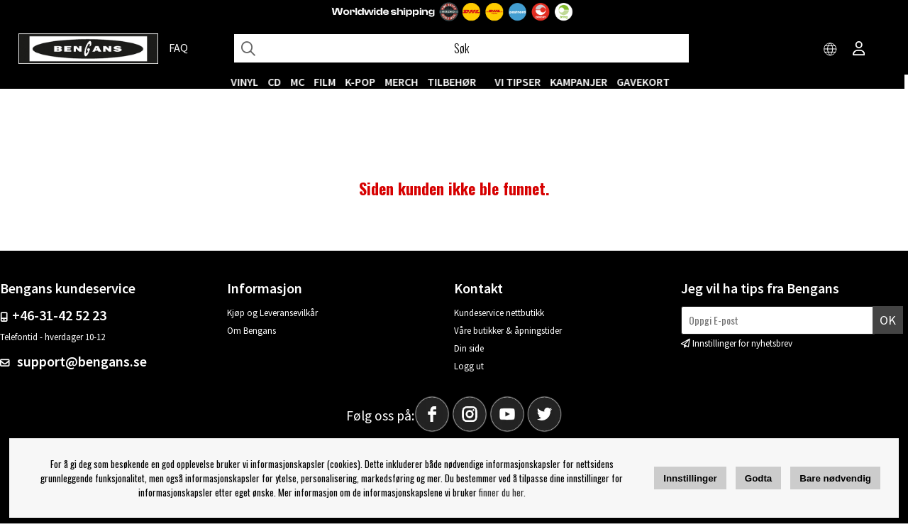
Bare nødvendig (835, 478)
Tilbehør (455, 82)
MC (301, 82)
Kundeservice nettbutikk (499, 316)
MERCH (405, 82)
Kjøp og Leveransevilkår (272, 316)
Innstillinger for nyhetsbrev (742, 346)
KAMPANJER (582, 82)
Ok (888, 323)
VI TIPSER (522, 82)
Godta (759, 478)
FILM (329, 82)
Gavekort (647, 82)
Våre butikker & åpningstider (508, 334)
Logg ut (469, 370)
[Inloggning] (859, 49)
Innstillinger (690, 478)
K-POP (364, 82)
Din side (469, 352)
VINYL (248, 82)
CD (278, 82)
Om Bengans (251, 334)
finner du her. (502, 492)
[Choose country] (830, 50)
